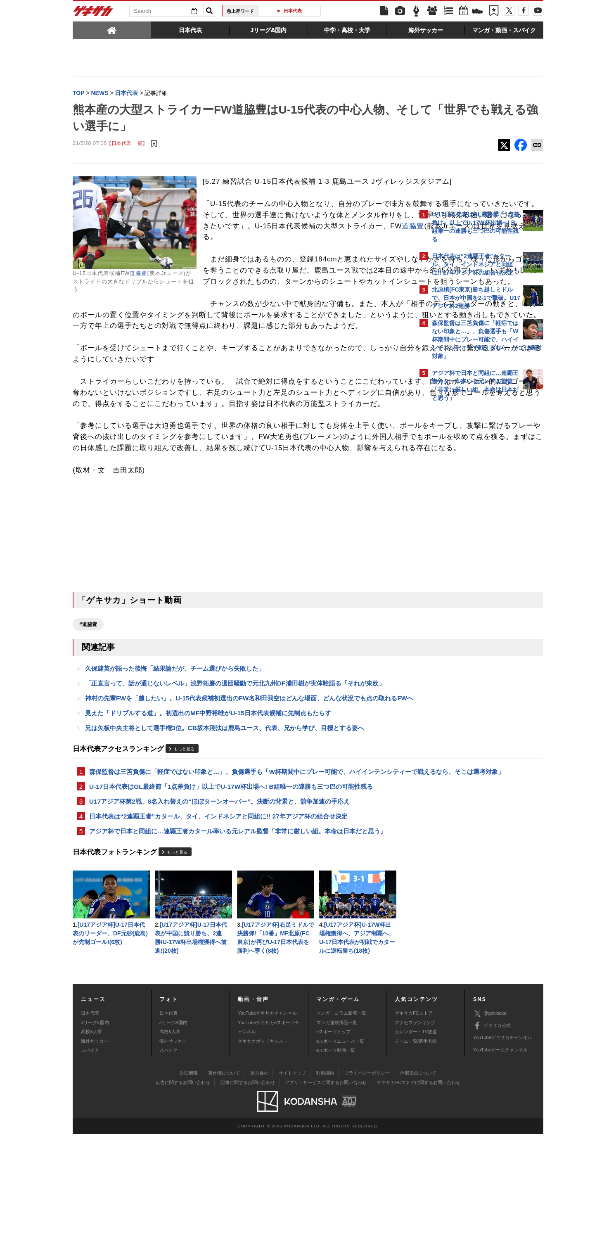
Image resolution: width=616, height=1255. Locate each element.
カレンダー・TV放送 (416, 1152)
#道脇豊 (88, 714)
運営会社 (259, 1193)
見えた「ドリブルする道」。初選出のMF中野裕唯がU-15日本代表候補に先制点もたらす (208, 815)
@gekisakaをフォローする (465, 531)
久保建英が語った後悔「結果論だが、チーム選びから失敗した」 (175, 759)
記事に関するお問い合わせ (247, 1203)
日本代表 (293, 10)
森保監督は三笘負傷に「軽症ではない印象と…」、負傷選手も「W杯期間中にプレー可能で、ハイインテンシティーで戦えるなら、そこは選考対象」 (244, 881)
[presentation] (112, 29)
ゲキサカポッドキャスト (263, 1162)
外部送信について (418, 1193)
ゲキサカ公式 (492, 1147)
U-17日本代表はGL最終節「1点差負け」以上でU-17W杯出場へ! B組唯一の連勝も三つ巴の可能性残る (231, 901)
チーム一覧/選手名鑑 (416, 1162)
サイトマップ (292, 1193)
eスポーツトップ (333, 1152)
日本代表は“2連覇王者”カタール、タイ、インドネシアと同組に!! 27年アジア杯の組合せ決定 (218, 932)
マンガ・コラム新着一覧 (341, 1134)
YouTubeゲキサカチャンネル (267, 1134)
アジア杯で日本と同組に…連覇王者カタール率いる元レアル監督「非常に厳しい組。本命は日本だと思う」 (237, 948)
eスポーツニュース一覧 (340, 1162)
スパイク (90, 1171)
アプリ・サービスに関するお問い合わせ (326, 1203)
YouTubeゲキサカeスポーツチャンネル (268, 1148)
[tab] (112, 29)
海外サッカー (94, 1162)
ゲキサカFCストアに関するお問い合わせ (418, 1203)
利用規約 (325, 1193)
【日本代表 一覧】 (127, 144)
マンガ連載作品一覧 (336, 1143)
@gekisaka (490, 1135)
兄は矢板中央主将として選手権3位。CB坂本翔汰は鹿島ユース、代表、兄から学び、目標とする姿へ (224, 831)
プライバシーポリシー (367, 1193)
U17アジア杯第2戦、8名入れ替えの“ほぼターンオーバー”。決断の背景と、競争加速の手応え (219, 916)
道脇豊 (138, 274)
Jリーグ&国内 (95, 1143)
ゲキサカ (93, 13)
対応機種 (189, 1193)
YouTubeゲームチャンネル (500, 1170)
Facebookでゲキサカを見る (466, 548)
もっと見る (184, 853)
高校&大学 (91, 1152)
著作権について (224, 1193)
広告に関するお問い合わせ (183, 1203)
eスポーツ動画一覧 (335, 1171)
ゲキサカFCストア (414, 1134)
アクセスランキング (415, 1143)
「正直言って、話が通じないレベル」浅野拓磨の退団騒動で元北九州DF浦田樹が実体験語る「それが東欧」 (235, 774)
